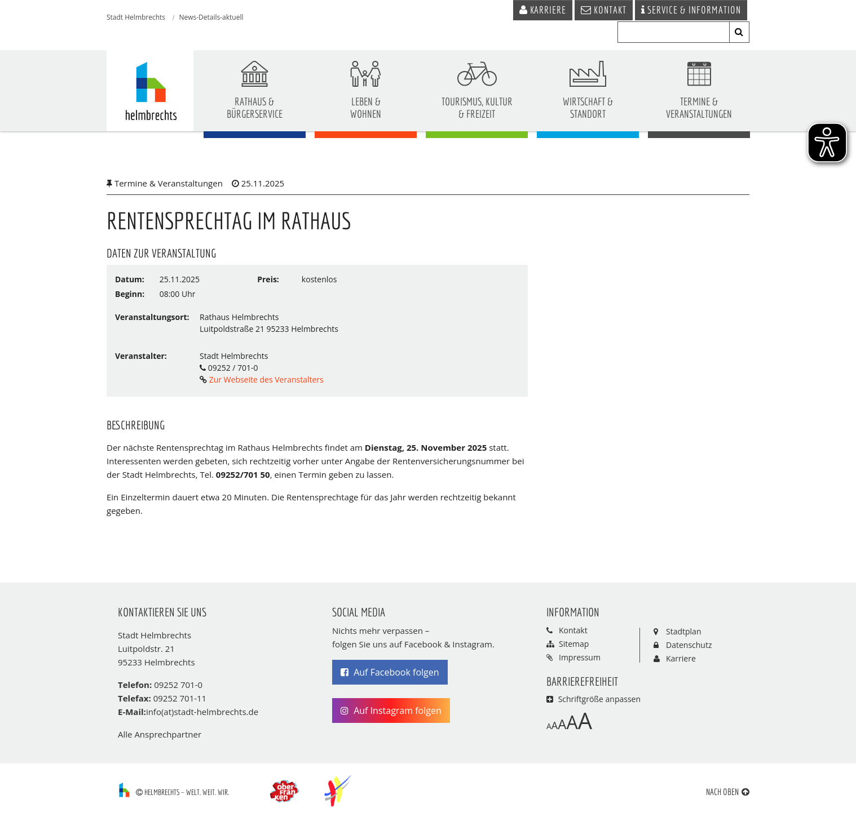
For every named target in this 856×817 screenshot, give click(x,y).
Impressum (580, 659)
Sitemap (574, 646)
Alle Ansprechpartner (159, 736)
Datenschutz (689, 646)
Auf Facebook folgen (390, 674)
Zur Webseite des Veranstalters (265, 381)
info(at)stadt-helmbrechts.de (202, 714)
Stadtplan (683, 633)
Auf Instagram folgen (391, 713)
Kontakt (573, 632)
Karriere (681, 660)
